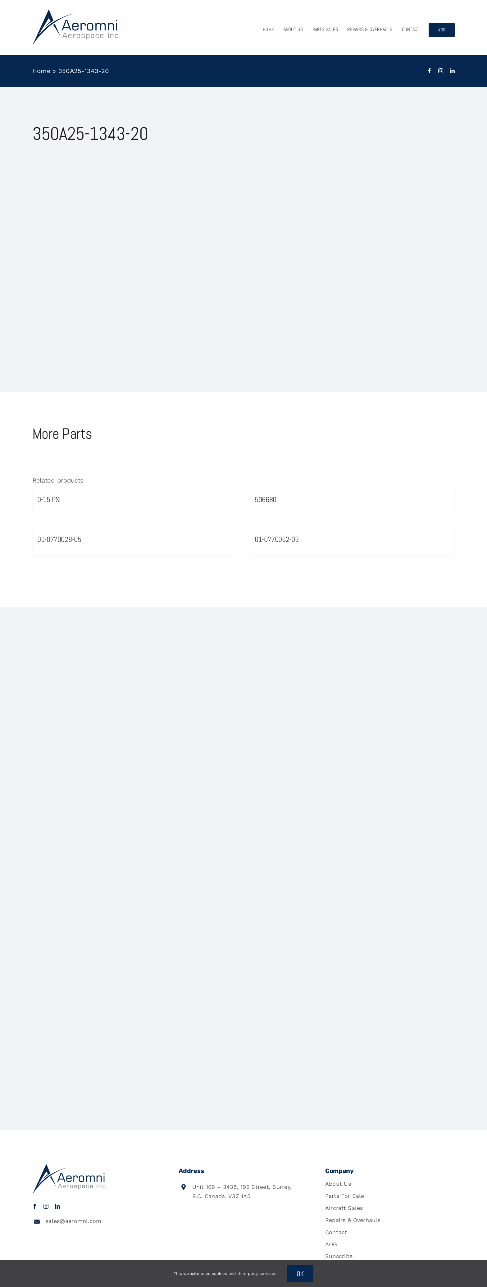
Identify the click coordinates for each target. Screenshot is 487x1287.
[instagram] (440, 70)
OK (300, 1273)
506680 (265, 499)
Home (41, 71)
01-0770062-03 (276, 539)
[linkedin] (452, 70)
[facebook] (429, 70)
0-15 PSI (49, 499)
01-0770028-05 (59, 539)
